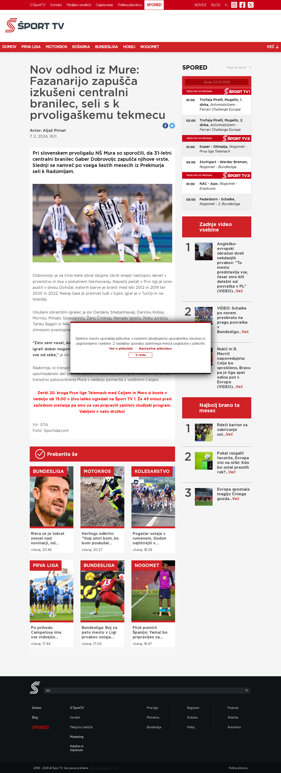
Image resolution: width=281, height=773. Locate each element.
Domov (9, 47)
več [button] (273, 47)
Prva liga (31, 47)
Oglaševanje (104, 5)
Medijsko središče (79, 5)
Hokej (129, 47)
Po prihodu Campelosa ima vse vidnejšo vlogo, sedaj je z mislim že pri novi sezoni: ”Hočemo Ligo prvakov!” (48, 632)
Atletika (233, 717)
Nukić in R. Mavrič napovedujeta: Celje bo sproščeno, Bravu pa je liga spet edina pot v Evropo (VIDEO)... (234, 368)
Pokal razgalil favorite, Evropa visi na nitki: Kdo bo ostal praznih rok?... (233, 462)
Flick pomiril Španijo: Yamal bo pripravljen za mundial (150, 632)
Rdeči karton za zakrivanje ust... (232, 430)
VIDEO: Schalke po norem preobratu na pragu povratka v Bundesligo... (233, 320)
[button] (226, 5)
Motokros (56, 47)
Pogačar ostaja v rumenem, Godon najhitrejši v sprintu (149, 538)
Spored (154, 5)
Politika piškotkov (130, 5)
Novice (200, 5)
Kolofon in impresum (77, 748)
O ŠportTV (38, 5)
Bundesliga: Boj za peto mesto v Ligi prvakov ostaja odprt (99, 632)
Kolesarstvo (152, 471)
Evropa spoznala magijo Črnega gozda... (233, 494)
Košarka (81, 47)
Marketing (77, 737)
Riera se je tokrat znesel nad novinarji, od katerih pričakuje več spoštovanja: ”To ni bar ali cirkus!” (47, 538)
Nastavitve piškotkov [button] (155, 348)
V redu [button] (140, 355)
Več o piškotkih (121, 348)
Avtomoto (234, 727)
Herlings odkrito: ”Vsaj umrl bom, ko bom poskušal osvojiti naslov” (100, 538)
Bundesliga (106, 47)
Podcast (233, 708)
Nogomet (149, 47)
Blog (215, 5)
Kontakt (56, 5)
